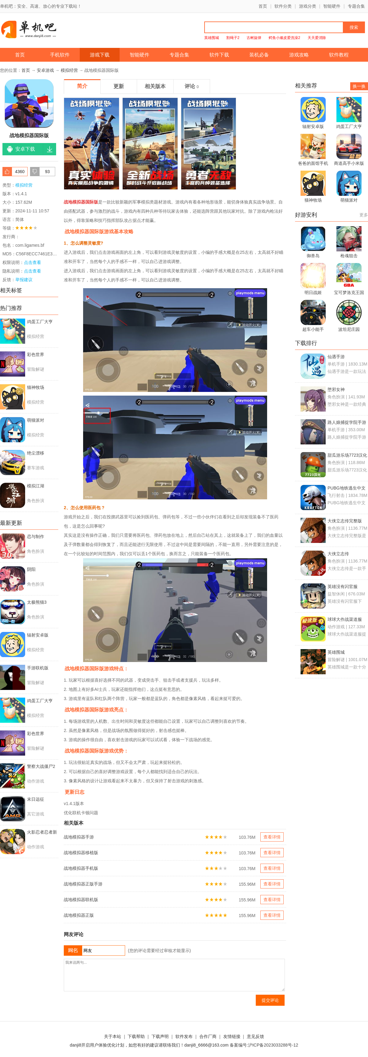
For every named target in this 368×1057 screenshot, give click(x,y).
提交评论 (270, 1000)
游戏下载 (99, 54)
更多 (363, 214)
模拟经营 (69, 70)
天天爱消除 (317, 38)
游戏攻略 (299, 54)
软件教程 (339, 54)
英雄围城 (211, 38)
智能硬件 (331, 6)
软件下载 (219, 54)
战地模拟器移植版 (81, 852)
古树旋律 (254, 38)
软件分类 (283, 6)
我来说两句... (174, 975)
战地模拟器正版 (79, 915)
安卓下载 (25, 149)
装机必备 (259, 54)
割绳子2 (233, 38)
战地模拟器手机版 (81, 868)
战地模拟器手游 (79, 836)
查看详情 (272, 836)
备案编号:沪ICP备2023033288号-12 (264, 1045)
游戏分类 (307, 6)
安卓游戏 (45, 70)
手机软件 (60, 54)
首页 (263, 6)
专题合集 (356, 6)
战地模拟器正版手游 (83, 883)
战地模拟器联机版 (81, 899)
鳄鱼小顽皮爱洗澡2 (284, 38)
